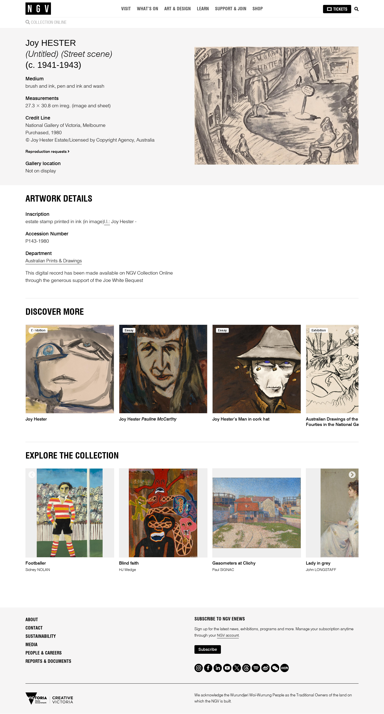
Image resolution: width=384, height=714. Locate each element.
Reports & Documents (48, 661)
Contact (34, 628)
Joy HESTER (50, 43)
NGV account (228, 636)
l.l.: (107, 221)
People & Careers (43, 653)
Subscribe (208, 650)
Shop (257, 9)
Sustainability (40, 636)
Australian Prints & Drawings (55, 261)
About (31, 620)
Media (31, 645)
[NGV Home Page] (38, 8)
